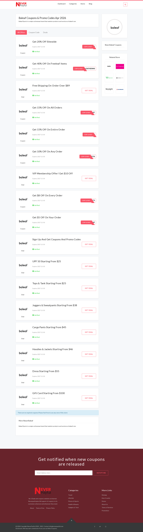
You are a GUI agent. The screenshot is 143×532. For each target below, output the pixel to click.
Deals (45, 32)
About (32, 508)
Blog (90, 4)
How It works (106, 498)
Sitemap (104, 495)
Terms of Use (40, 508)
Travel (70, 495)
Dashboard (62, 4)
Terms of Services (107, 507)
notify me (101, 473)
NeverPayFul (31, 526)
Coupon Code (34, 32)
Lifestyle (71, 498)
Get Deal (89, 90)
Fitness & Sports (73, 501)
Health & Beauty (73, 504)
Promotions (105, 510)
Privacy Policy (50, 508)
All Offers (21, 32)
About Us (105, 504)
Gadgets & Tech (73, 507)
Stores (83, 4)
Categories (73, 4)
